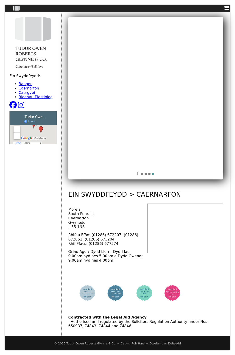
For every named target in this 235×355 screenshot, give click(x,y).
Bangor (25, 84)
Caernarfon (29, 88)
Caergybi (27, 92)
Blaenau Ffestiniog (36, 97)
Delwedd (174, 343)
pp (138, 174)
